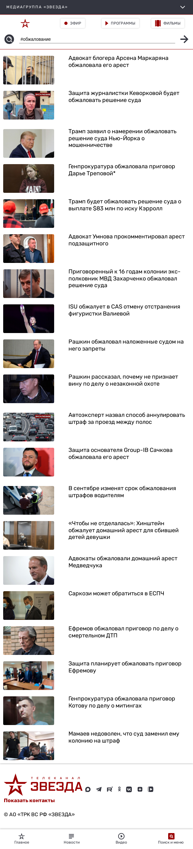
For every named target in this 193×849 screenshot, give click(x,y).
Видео (121, 839)
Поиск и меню (171, 839)
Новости (72, 839)
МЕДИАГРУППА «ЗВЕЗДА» (96, 7)
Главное (21, 839)
